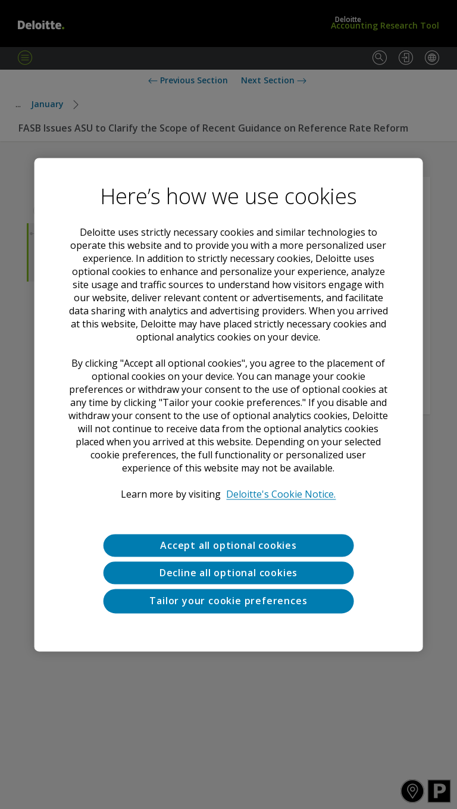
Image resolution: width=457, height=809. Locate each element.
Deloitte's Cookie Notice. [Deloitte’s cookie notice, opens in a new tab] (281, 494)
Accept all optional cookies (228, 545)
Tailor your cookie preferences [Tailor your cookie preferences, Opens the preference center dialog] (228, 601)
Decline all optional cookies (228, 572)
